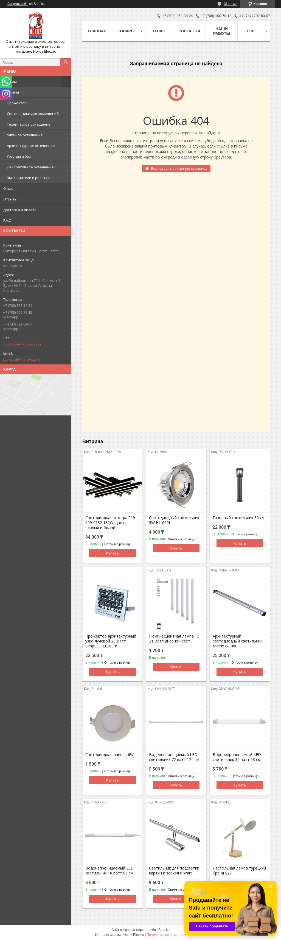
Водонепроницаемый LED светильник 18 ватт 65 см (109, 871)
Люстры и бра (19, 156)
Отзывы (10, 199)
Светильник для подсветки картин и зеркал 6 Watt (174, 871)
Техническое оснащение (28, 124)
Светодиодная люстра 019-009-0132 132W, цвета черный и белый (110, 522)
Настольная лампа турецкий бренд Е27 (239, 871)
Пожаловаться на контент (166, 935)
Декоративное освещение (30, 167)
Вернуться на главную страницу (179, 168)
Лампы (13, 92)
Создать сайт (17, 4)
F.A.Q (7, 220)
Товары (10, 81)
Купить (112, 553)
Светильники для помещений (33, 113)
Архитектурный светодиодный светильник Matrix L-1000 (237, 641)
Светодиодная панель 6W (109, 754)
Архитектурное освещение (31, 145)
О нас (8, 188)
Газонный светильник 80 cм (239, 517)
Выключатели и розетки (28, 177)
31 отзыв (230, 4)
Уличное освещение (25, 134)
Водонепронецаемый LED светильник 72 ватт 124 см (174, 757)
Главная (97, 31)
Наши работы (221, 31)
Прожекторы (18, 102)
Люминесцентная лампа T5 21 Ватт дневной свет (174, 639)
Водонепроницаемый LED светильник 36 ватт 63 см (237, 757)
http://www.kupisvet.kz (22, 344)
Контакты (189, 31)
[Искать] (65, 62)
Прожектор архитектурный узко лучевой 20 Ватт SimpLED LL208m (110, 641)
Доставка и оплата (19, 209)
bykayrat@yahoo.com (21, 359)
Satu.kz (163, 930)
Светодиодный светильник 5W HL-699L (174, 520)
